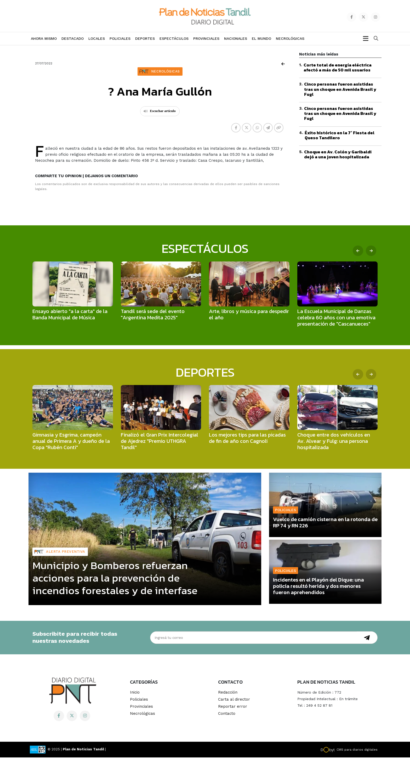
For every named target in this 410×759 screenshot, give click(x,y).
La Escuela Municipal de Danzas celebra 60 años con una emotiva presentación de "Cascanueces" (336, 319)
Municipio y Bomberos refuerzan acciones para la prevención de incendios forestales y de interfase (114, 579)
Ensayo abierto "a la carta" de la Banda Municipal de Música (69, 316)
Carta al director (234, 701)
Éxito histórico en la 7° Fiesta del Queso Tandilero (339, 136)
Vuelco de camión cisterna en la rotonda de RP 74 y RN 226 (325, 524)
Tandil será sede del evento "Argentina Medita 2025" (153, 316)
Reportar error (232, 708)
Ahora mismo (44, 40)
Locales (96, 40)
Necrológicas (290, 40)
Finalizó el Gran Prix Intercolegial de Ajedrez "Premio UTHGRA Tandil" (159, 442)
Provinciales (206, 40)
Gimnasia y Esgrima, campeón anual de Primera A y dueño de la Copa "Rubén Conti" (71, 442)
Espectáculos (174, 40)
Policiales (120, 40)
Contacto (226, 715)
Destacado (72, 40)
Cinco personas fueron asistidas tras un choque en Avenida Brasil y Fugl (340, 90)
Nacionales (235, 40)
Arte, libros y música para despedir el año (249, 316)
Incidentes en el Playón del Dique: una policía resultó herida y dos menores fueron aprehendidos (318, 587)
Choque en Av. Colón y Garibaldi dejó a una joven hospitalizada (338, 155)
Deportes (145, 40)
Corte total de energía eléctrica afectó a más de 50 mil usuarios (338, 69)
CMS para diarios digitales (357, 751)
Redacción (227, 693)
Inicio (135, 693)
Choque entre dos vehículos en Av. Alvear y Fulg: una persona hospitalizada (333, 442)
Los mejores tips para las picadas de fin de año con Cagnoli (247, 439)
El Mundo (261, 40)
